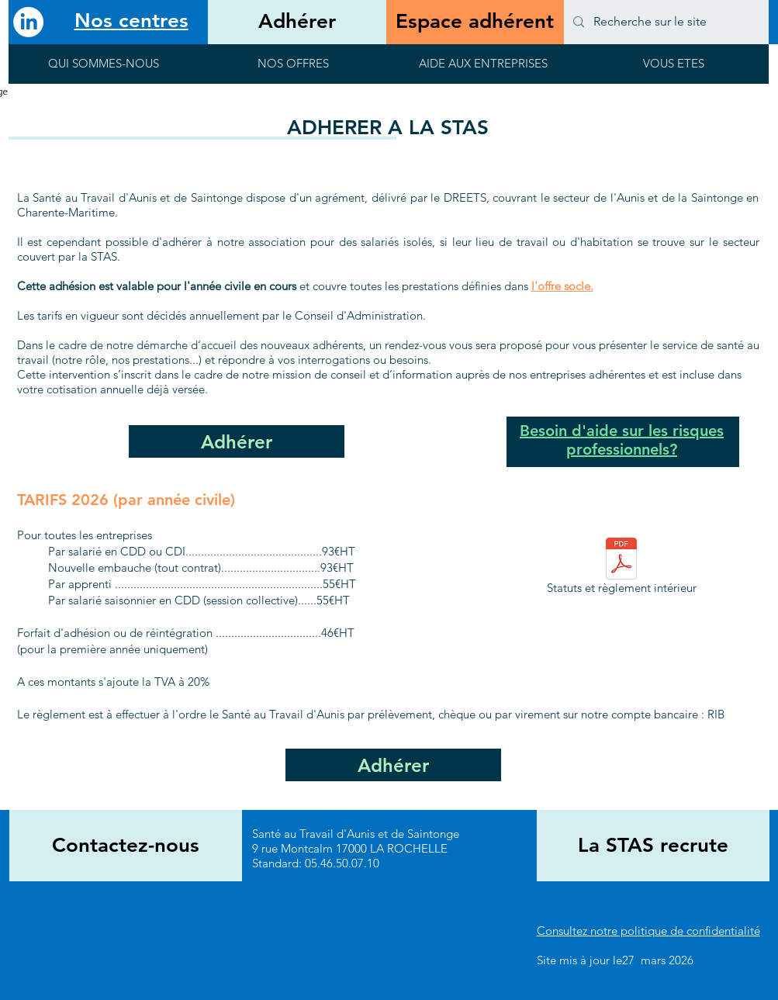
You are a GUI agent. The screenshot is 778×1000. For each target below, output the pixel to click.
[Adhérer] (297, 22)
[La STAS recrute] (653, 845)
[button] (104, 68)
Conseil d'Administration (359, 315)
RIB (715, 714)
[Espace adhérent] (475, 22)
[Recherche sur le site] (664, 22)
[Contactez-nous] (125, 845)
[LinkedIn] (28, 22)
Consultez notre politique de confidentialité (648, 930)
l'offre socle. (562, 286)
